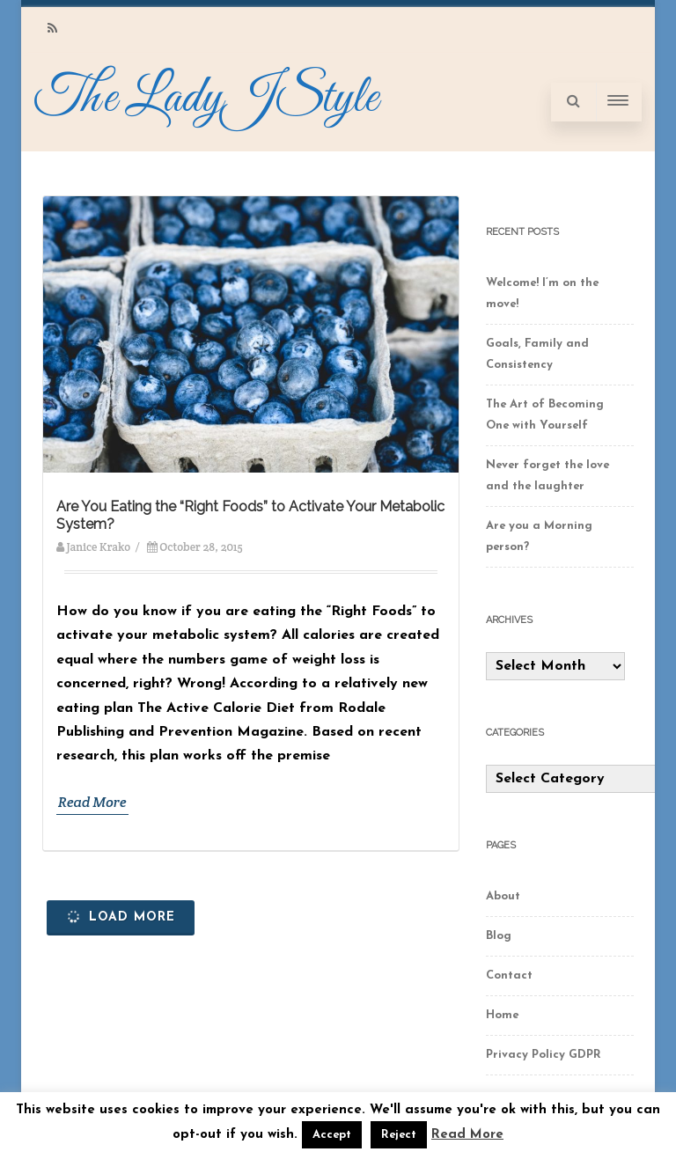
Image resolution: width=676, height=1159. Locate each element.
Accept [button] (331, 1135)
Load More (119, 917)
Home (502, 1015)
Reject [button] (398, 1135)
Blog (498, 936)
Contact (509, 975)
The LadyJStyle (206, 99)
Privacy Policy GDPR (543, 1054)
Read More (92, 802)
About (503, 896)
